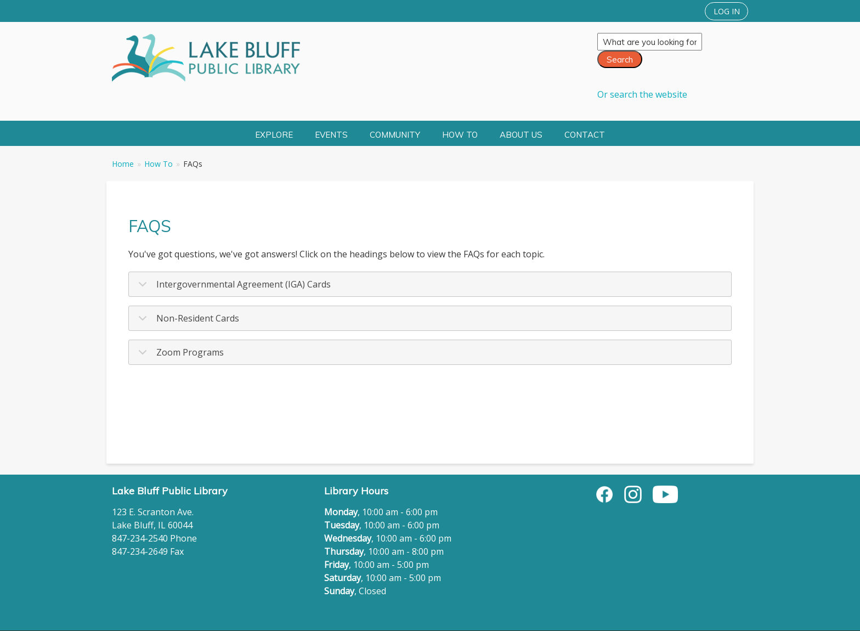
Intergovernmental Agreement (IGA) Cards (232, 287)
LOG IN (727, 11)
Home (123, 164)
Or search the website (642, 94)
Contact (584, 134)
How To (460, 134)
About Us (521, 134)
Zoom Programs (179, 355)
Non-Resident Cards (186, 321)
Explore (274, 134)
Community (395, 134)
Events (331, 134)
